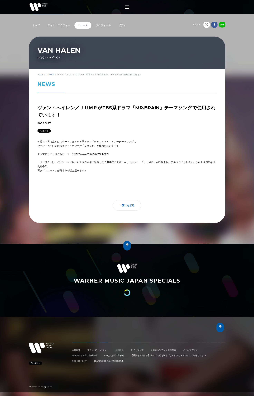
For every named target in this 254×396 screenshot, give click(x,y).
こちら (61, 154)
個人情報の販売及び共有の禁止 (108, 360)
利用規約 (120, 350)
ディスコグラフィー (58, 25)
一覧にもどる (127, 205)
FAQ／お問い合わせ (114, 355)
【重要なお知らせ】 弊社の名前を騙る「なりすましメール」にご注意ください (168, 355)
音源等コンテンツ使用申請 (163, 350)
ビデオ (122, 25)
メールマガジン (190, 350)
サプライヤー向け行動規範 (85, 355)
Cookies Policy (79, 360)
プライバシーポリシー (98, 350)
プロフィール (103, 25)
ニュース (83, 25)
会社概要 (76, 350)
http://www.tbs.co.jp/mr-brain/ (90, 154)
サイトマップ (137, 350)
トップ (36, 25)
